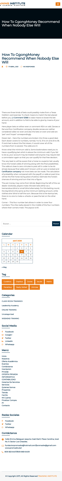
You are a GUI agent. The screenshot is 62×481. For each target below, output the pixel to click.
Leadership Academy (10, 306)
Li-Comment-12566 (20, 118)
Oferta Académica (10, 361)
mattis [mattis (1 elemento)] (49, 282)
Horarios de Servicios (11, 382)
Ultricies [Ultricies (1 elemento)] (34, 287)
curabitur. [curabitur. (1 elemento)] (8, 282)
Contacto (6, 405)
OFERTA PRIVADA (10, 374)
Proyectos (6, 390)
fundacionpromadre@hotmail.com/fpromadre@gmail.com (30, 445)
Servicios (5, 385)
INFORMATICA (8, 377)
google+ (7, 335)
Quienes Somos (8, 387)
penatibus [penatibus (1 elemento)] (8, 287)
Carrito (5, 395)
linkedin (7, 341)
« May (4, 267)
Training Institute (47, 476)
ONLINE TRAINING (9, 310)
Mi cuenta (6, 398)
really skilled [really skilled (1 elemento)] (21, 287)
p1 (3, 403)
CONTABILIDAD (9, 379)
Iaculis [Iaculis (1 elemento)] (39, 282)
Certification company (11, 171)
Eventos (5, 364)
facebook (8, 332)
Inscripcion (6, 369)
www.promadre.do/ (13, 448)
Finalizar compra (9, 400)
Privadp (5, 372)
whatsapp (8, 344)
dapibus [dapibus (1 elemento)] (19, 282)
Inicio (4, 356)
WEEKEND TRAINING (10, 318)
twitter (6, 338)
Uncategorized (8, 314)
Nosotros (5, 359)
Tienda (5, 392)
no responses (28, 67)
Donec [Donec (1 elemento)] (30, 282)
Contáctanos (7, 366)
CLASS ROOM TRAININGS (12, 301)
